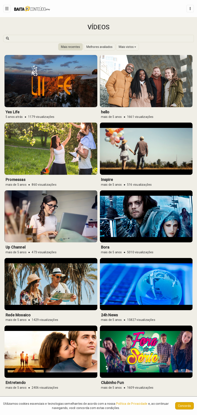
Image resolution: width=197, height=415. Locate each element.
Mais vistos (127, 47)
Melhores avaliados (99, 47)
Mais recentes (70, 47)
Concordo (184, 406)
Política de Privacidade (132, 403)
